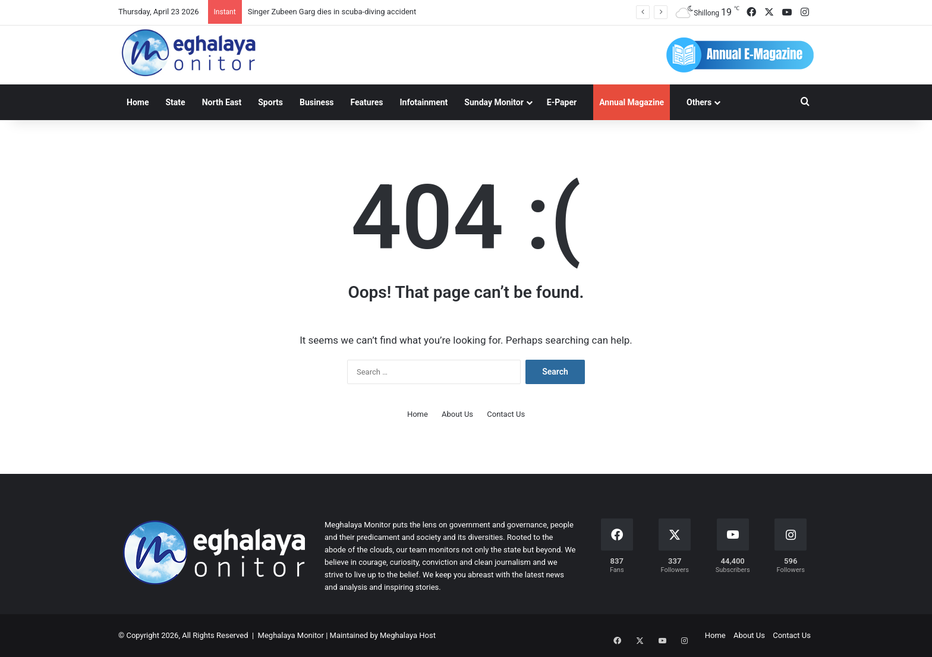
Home (138, 102)
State (175, 102)
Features (367, 102)
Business (316, 102)
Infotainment (423, 102)
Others (699, 102)
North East (222, 102)
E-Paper (562, 102)
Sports (270, 102)
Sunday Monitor (493, 102)
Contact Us (506, 414)
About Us (457, 414)
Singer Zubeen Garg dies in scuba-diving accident (332, 11)
